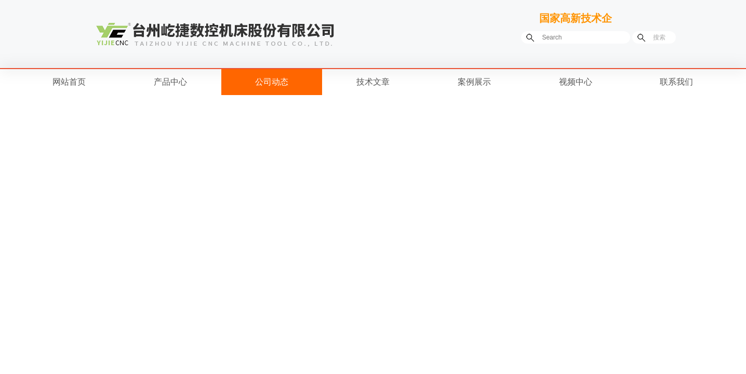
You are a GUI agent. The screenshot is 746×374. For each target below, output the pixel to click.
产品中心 (170, 81)
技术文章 (373, 81)
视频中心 (575, 81)
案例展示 (474, 81)
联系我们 (676, 81)
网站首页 (69, 81)
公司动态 (271, 81)
